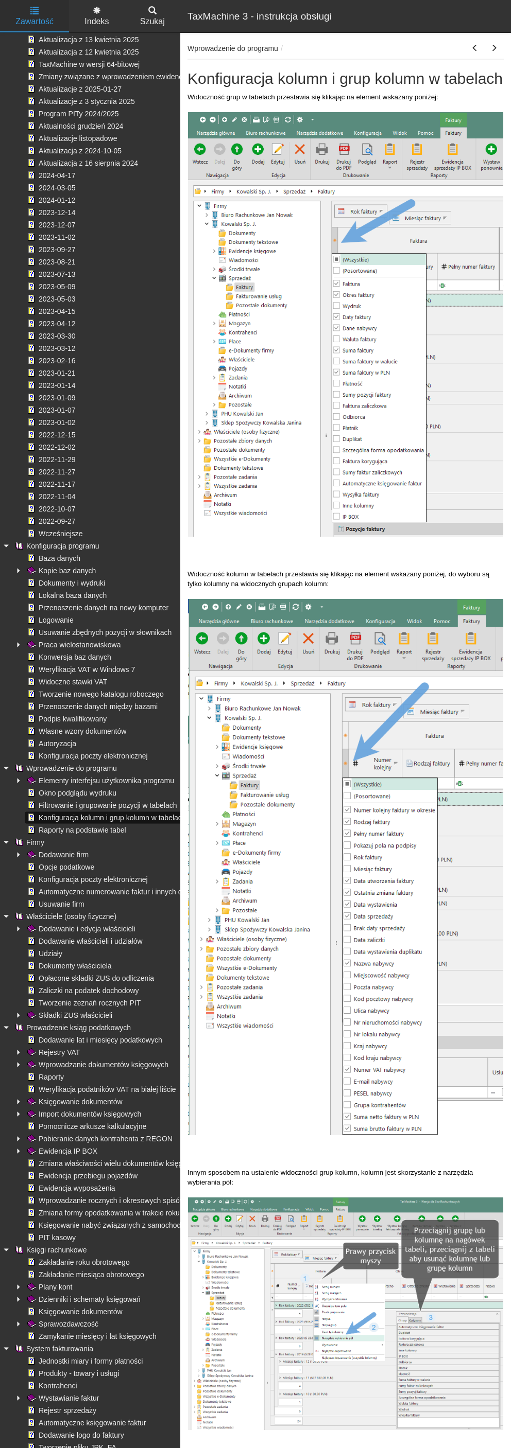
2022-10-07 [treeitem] (50, 509)
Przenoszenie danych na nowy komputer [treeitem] (96, 608)
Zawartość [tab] (34, 16)
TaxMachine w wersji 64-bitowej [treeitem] (82, 64)
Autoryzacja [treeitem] (50, 743)
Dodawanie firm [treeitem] (57, 855)
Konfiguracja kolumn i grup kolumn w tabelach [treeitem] (105, 817)
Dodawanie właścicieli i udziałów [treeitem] (84, 941)
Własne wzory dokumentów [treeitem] (75, 731)
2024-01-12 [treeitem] (50, 200)
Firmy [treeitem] (28, 842)
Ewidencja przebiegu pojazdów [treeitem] (81, 1176)
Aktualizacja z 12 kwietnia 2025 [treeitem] (82, 52)
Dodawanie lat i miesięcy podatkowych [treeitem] (93, 1040)
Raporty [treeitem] (44, 1077)
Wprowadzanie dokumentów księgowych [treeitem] (96, 1064)
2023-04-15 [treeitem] (50, 311)
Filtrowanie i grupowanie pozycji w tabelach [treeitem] (101, 805)
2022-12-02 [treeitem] (50, 447)
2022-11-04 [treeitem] (50, 496)
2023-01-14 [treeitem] (50, 385)
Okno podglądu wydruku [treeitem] (70, 793)
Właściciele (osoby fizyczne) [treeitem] (64, 916)
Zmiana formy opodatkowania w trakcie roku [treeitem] (102, 1213)
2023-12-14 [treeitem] (50, 212)
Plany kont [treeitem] (48, 1287)
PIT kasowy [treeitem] (50, 1237)
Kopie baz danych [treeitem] (60, 570)
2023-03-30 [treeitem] (50, 336)
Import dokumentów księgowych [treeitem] (83, 1114)
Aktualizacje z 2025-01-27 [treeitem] (73, 89)
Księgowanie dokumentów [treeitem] (74, 1102)
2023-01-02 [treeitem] (50, 422)
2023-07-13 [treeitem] (50, 274)
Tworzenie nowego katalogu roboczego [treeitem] (94, 694)
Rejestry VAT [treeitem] (52, 1052)
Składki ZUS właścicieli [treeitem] (68, 1015)
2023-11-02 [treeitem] (50, 237)
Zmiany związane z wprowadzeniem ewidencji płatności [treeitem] (120, 76)
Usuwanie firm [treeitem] (54, 904)
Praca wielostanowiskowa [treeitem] (73, 645)
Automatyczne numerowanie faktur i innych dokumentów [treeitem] (122, 892)
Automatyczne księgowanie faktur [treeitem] (85, 1423)
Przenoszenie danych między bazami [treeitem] (91, 706)
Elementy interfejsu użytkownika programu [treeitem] (99, 780)
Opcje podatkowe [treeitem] (59, 867)
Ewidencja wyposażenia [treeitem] (70, 1188)
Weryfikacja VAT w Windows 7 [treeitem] (80, 669)
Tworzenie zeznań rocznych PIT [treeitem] (83, 1003)
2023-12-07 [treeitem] (50, 225)
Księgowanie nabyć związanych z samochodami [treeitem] (109, 1225)
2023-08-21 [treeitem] (50, 262)
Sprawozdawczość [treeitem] (61, 1324)
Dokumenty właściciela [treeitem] (68, 966)
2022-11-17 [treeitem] (50, 484)
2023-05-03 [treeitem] (50, 299)
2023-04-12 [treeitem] (50, 323)
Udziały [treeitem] (43, 953)
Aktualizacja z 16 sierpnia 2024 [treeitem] (81, 163)
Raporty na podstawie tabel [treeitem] (75, 830)
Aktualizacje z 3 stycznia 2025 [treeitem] (80, 101)
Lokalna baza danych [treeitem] (66, 595)
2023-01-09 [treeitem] (50, 398)
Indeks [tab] (96, 16)
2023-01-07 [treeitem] (50, 410)
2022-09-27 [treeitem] (50, 521)
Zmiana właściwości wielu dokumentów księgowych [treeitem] (114, 1163)
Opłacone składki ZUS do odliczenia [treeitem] (89, 978)
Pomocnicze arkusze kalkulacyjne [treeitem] (85, 1126)
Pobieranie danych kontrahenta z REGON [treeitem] (99, 1139)
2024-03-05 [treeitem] (50, 188)
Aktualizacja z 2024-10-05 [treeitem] (73, 151)
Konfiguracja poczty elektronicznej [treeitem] (86, 756)
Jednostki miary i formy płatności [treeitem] (84, 1361)
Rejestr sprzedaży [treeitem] (60, 1410)
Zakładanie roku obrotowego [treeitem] (77, 1262)
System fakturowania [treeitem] (53, 1349)
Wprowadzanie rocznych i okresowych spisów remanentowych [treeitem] (131, 1200)
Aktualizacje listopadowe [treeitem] (71, 138)
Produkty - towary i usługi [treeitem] (72, 1373)
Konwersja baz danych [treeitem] (68, 657)
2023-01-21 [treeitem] (50, 373)
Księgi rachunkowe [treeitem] (50, 1250)
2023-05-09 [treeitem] (50, 286)
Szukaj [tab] (152, 16)
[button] (475, 48)
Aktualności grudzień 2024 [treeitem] (74, 126)
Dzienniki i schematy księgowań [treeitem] (83, 1299)
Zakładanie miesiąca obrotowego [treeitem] (84, 1274)
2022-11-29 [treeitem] (50, 459)
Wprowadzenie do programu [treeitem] (65, 768)
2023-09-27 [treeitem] (50, 249)
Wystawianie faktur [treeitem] (62, 1398)
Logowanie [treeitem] (49, 620)
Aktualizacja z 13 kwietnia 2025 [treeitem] (82, 39)
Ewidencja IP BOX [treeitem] (61, 1151)
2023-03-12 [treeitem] (50, 348)
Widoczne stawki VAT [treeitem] (66, 682)
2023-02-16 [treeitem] (50, 361)
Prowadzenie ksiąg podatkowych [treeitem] (72, 1027)
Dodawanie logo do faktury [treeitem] (74, 1435)
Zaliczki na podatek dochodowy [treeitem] (82, 990)
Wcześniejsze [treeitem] (54, 533)
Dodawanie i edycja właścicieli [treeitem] (80, 929)
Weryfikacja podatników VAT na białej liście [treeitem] (100, 1089)
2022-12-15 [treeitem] (50, 435)
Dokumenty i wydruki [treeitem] (65, 583)
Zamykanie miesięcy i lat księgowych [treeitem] (91, 1336)
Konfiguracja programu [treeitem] (56, 546)
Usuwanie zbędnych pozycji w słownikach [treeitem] (98, 632)
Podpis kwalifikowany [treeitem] (66, 719)
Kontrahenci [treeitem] (51, 1386)
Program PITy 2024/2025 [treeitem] (72, 114)
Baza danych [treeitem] (52, 558)
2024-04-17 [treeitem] (50, 175)
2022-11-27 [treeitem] (50, 472)
